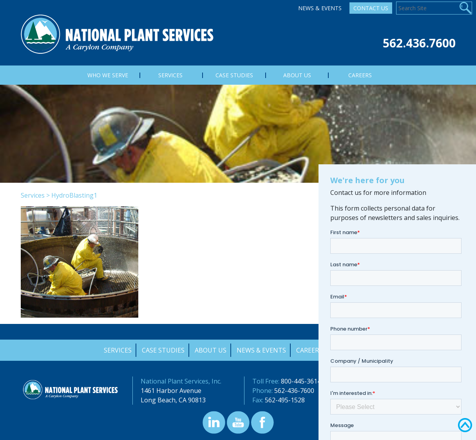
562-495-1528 (285, 400)
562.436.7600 (419, 43)
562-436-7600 (294, 390)
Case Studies (163, 350)
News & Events (320, 8)
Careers (309, 350)
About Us (210, 350)
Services (33, 195)
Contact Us (370, 8)
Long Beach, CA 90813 (173, 400)
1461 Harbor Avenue (171, 390)
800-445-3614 (301, 381)
